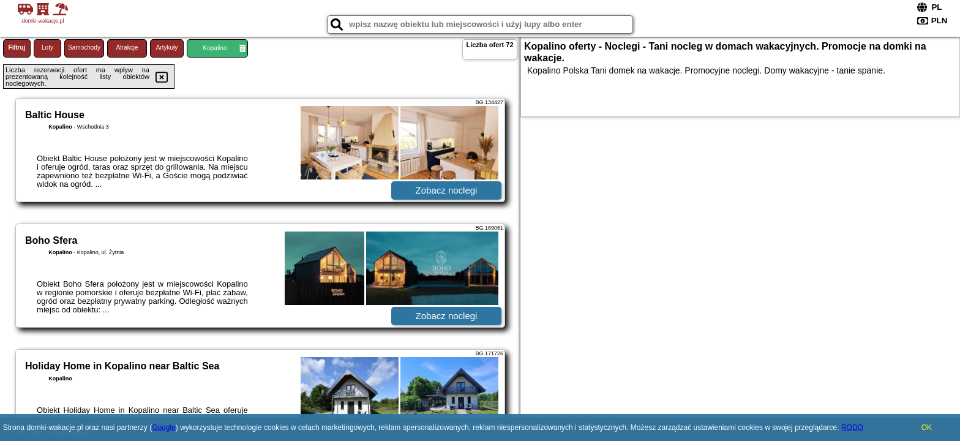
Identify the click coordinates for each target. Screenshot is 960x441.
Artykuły (167, 47)
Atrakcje (127, 47)
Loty (47, 47)
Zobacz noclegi (447, 190)
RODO (852, 427)
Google (164, 427)
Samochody (84, 47)
